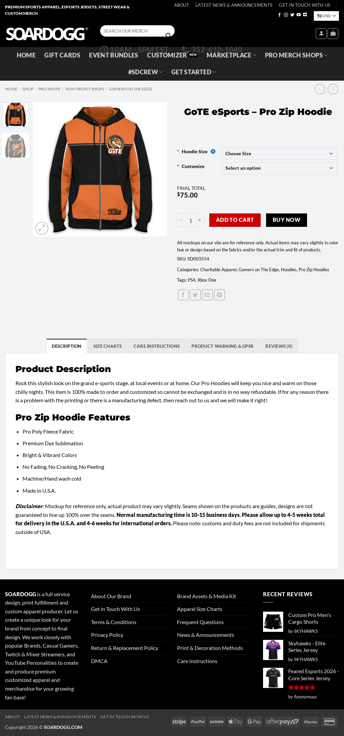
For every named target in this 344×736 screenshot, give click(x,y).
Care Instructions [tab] (157, 346)
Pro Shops (49, 88)
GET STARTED (193, 72)
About (181, 5)
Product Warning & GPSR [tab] (222, 346)
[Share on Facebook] (183, 294)
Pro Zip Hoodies (314, 269)
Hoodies (289, 269)
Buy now (286, 220)
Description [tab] (67, 346)
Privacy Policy (107, 634)
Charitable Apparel (218, 269)
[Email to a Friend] (207, 294)
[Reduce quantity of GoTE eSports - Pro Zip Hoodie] (181, 220)
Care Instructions (197, 661)
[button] (321, 33)
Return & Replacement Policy (124, 648)
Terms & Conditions (113, 622)
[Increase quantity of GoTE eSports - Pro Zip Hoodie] (200, 220)
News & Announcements (205, 634)
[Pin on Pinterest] (219, 294)
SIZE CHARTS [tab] (107, 346)
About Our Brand (111, 596)
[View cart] (333, 33)
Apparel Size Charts (199, 609)
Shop (28, 88)
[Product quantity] (190, 220)
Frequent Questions (200, 622)
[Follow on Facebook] (279, 15)
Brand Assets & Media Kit (206, 596)
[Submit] (168, 36)
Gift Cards (62, 55)
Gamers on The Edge (131, 88)
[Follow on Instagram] (286, 15)
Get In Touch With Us (304, 5)
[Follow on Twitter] (292, 15)
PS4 (192, 280)
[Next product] (319, 89)
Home (26, 55)
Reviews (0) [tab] (278, 346)
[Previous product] (333, 89)
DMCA (99, 661)
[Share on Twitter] (195, 294)
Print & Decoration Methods (210, 648)
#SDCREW (145, 72)
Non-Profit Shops (85, 88)
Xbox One (207, 280)
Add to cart (235, 220)
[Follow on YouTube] (299, 15)
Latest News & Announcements (234, 5)
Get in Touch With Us (115, 609)
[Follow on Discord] (305, 15)
